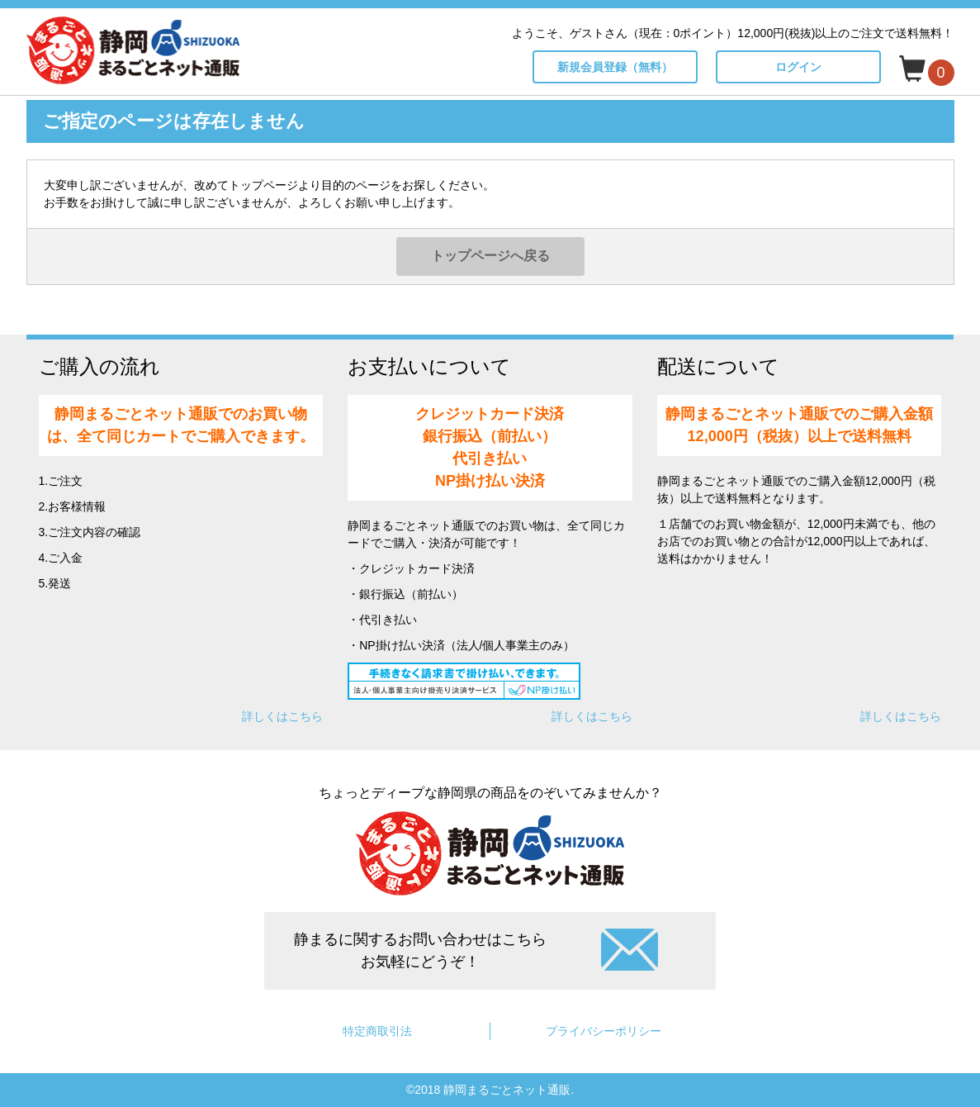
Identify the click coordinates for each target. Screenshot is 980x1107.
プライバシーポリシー (603, 1031)
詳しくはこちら (282, 716)
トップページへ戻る (490, 256)
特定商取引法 (377, 1031)
